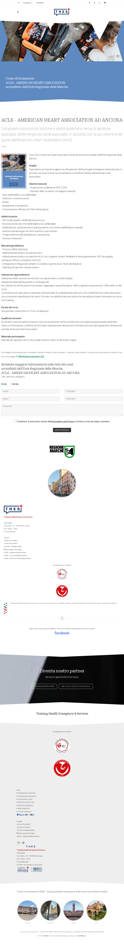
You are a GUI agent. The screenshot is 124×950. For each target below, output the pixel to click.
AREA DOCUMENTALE (25, 805)
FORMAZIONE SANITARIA (26, 793)
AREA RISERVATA (23, 808)
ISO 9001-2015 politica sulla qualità (29, 865)
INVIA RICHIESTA (62, 430)
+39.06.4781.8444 (10, 543)
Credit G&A (81, 936)
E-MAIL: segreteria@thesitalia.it (15, 552)
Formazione (28, 3)
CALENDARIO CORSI (24, 799)
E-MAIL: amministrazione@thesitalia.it (17, 558)
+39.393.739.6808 (10, 546)
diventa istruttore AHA (44, 686)
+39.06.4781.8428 (10, 541)
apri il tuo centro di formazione (76, 686)
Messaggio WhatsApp (13, 549)
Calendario (40, 3)
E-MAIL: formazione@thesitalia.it (15, 555)
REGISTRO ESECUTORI (25, 802)
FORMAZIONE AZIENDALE (26, 796)
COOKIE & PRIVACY (24, 812)
